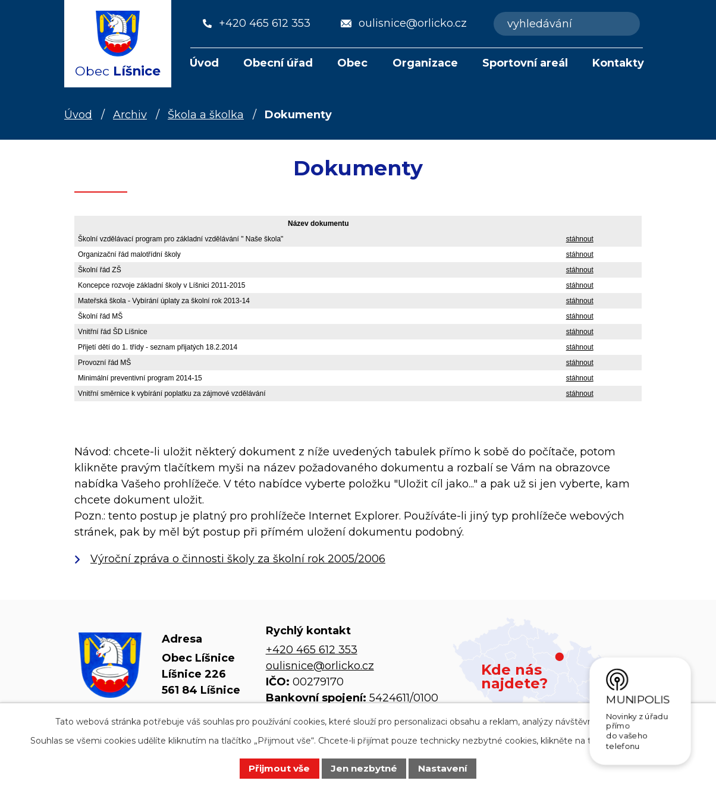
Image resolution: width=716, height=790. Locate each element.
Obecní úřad (278, 63)
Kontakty (618, 63)
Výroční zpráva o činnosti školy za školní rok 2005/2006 (237, 558)
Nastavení (442, 768)
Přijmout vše (279, 768)
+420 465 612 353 (311, 649)
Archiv (130, 114)
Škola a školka (206, 114)
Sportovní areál (525, 63)
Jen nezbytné (364, 768)
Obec (352, 63)
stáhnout (579, 239)
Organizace (425, 63)
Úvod (204, 63)
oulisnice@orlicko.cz (320, 665)
